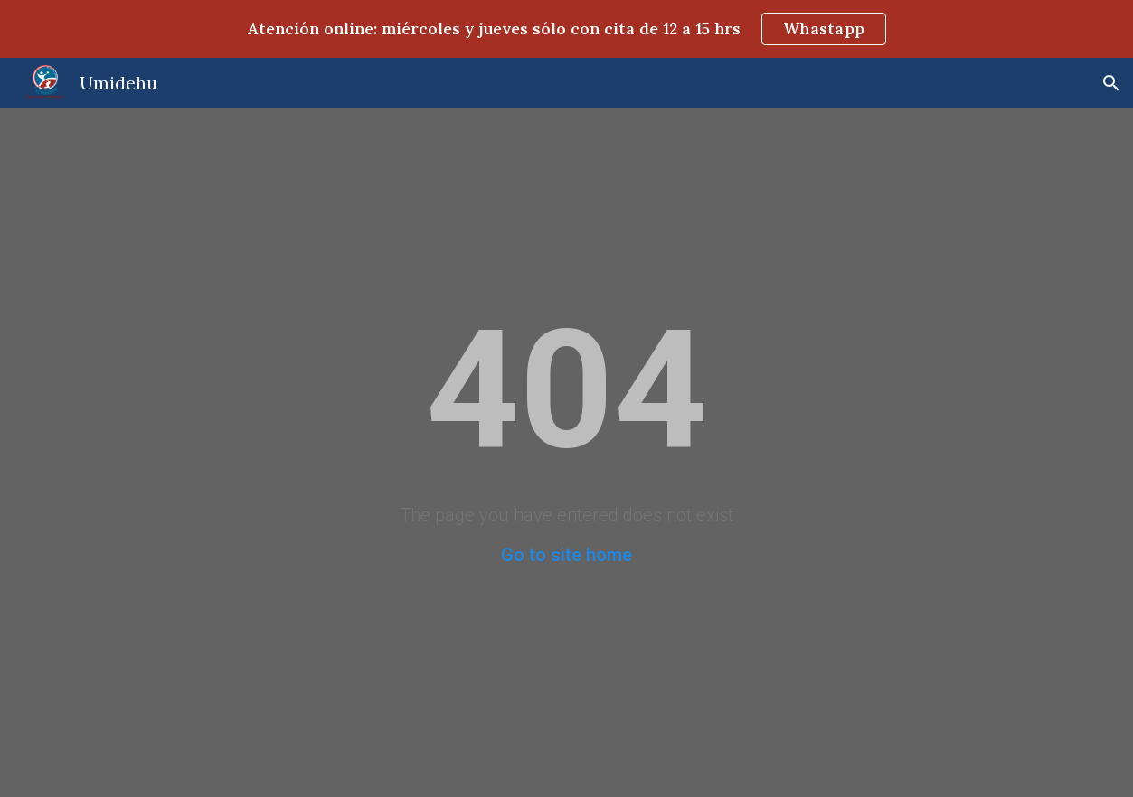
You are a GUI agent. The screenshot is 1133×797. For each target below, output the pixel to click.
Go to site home (566, 555)
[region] (566, 29)
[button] (1111, 83)
